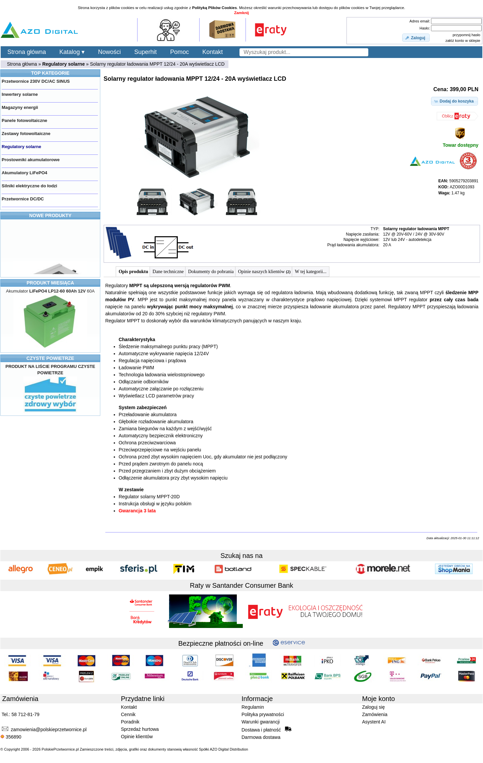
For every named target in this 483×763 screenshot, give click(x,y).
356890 (10, 737)
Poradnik (130, 721)
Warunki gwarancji (260, 721)
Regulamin (252, 707)
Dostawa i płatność (266, 729)
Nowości (109, 52)
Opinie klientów (137, 736)
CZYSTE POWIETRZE (50, 358)
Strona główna (26, 52)
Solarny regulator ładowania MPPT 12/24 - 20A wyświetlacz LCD (157, 64)
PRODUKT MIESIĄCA (50, 282)
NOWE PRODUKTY (50, 215)
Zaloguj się (373, 707)
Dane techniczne (168, 271)
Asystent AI (374, 721)
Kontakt (212, 52)
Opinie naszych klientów (264, 271)
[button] (416, 38)
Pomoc (179, 52)
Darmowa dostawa (260, 737)
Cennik (128, 714)
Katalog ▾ (72, 52)
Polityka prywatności (262, 714)
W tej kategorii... (310, 271)
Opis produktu (133, 271)
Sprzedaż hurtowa (140, 729)
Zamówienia (374, 714)
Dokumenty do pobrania (211, 271)
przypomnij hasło (466, 35)
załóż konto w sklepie (462, 41)
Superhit (145, 52)
